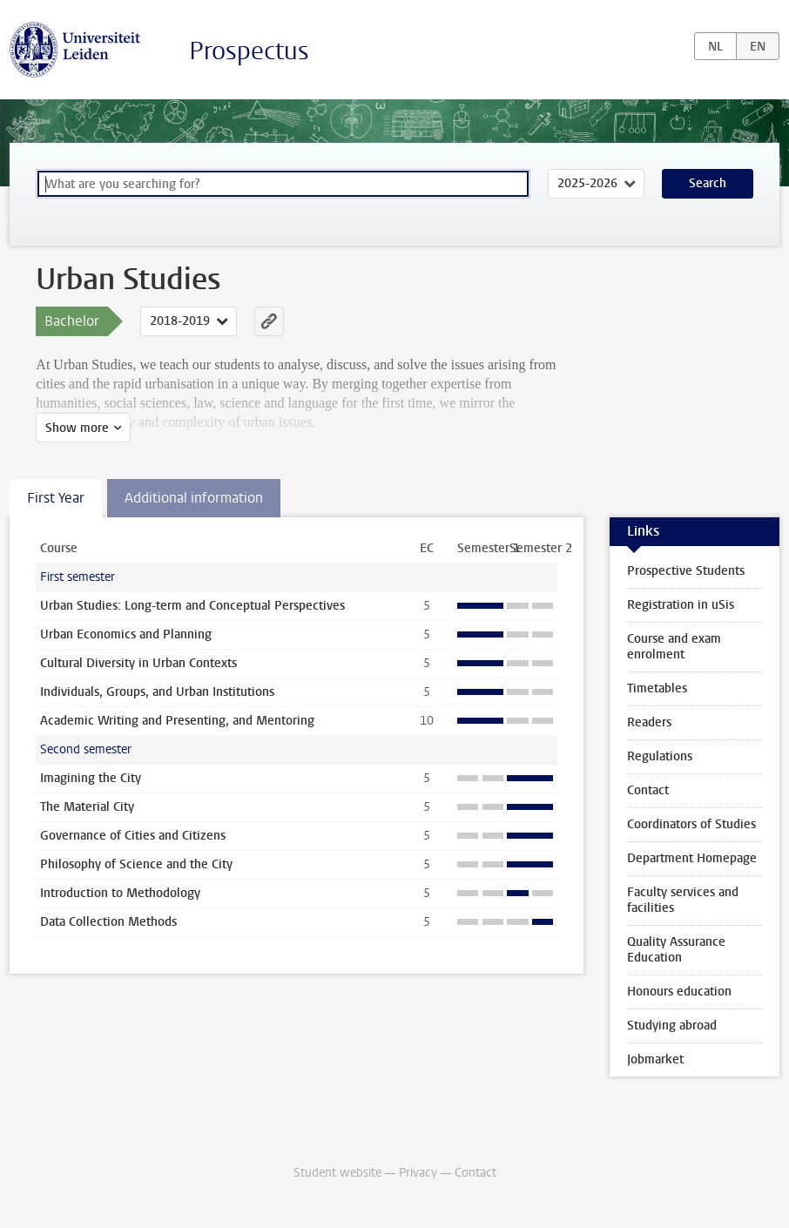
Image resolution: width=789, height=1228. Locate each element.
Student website (337, 1172)
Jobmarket (655, 1059)
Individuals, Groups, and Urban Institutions (157, 692)
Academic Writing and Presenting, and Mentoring (177, 720)
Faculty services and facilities (682, 900)
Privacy (418, 1172)
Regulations (659, 756)
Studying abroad (672, 1025)
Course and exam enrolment (674, 647)
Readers (649, 722)
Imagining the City (90, 778)
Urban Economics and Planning (126, 634)
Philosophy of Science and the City (136, 864)
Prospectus (249, 51)
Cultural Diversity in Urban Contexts (138, 663)
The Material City (87, 807)
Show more (77, 428)
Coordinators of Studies (691, 824)
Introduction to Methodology (120, 893)
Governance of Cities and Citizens (133, 835)
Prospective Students (686, 571)
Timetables (657, 688)
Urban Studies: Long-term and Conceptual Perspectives (192, 605)
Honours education (679, 991)
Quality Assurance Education (676, 950)
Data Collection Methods (108, 922)
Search (707, 183)
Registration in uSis (680, 605)
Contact (648, 790)
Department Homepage (692, 858)
